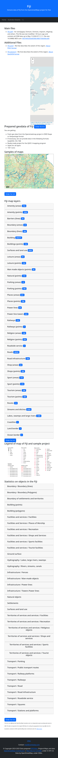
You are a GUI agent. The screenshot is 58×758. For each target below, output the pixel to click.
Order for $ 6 (40, 127)
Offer (29, 741)
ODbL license (39, 729)
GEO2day (34, 748)
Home (4, 20)
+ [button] (32, 59)
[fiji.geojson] (12, 52)
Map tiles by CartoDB (33, 751)
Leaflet (32, 122)
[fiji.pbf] (10, 32)
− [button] (32, 62)
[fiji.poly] (11, 46)
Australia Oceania (14, 20)
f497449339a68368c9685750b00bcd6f (35, 38)
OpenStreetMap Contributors (14, 751)
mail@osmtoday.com (32, 745)
